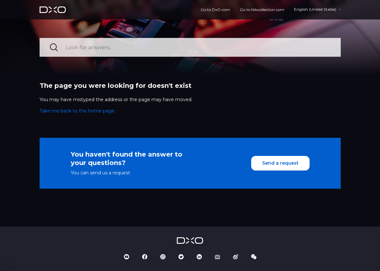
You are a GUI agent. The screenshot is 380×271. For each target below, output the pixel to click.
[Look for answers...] (190, 47)
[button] (10, 264)
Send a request (280, 163)
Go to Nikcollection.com (262, 9)
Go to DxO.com (215, 9)
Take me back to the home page (77, 111)
